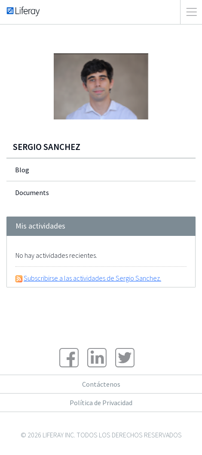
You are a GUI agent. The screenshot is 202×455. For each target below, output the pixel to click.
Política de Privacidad (101, 402)
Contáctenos (101, 384)
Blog (22, 169)
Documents (32, 192)
